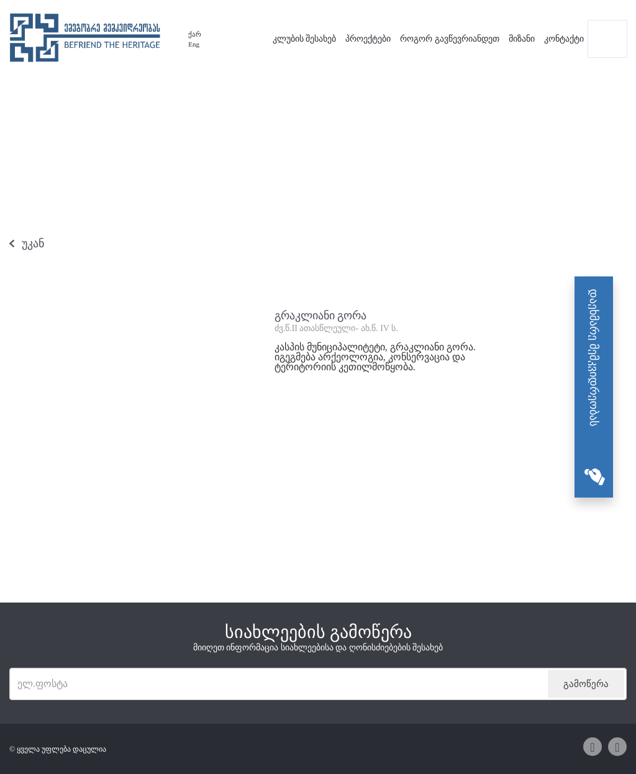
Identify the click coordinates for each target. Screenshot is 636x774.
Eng (193, 44)
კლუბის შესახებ (305, 38)
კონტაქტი (564, 38)
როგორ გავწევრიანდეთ (449, 38)
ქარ (194, 34)
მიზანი (522, 38)
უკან (33, 243)
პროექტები (368, 38)
